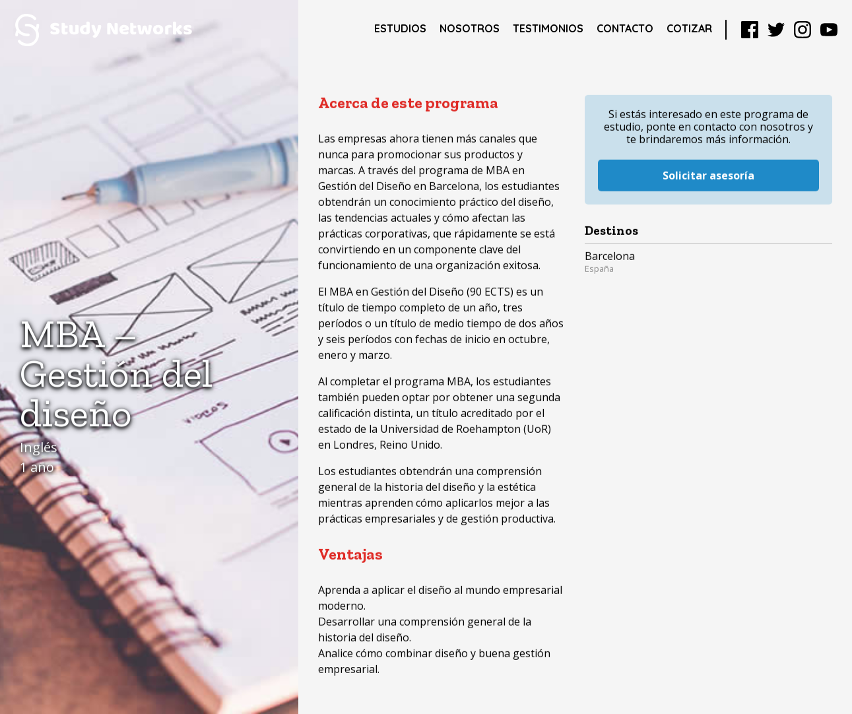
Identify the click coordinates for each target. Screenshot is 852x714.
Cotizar (689, 28)
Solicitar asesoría (708, 158)
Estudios (400, 28)
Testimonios (548, 28)
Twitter (776, 30)
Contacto (625, 28)
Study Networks (103, 29)
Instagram (802, 30)
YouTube (829, 30)
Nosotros (470, 28)
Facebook (750, 30)
